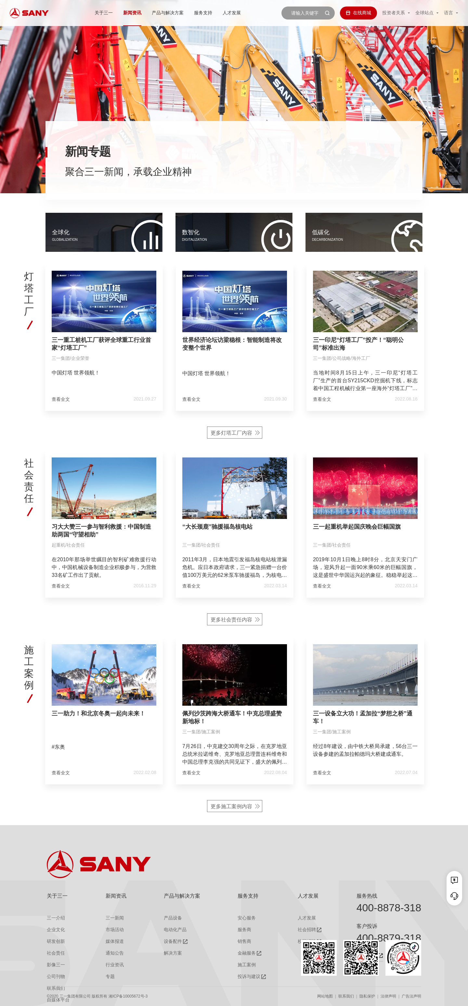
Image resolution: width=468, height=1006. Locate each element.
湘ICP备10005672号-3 (128, 996)
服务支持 (203, 12)
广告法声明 (411, 996)
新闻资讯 (132, 12)
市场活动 (115, 929)
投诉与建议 (249, 977)
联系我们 (346, 996)
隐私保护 (367, 996)
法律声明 (388, 996)
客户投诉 (367, 926)
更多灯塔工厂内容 (231, 467)
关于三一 (104, 12)
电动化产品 (175, 929)
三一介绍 (56, 918)
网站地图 (325, 996)
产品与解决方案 (168, 12)
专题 (110, 976)
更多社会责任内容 (231, 654)
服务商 (244, 929)
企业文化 (56, 929)
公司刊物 (56, 976)
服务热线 (367, 896)
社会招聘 (307, 930)
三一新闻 (115, 918)
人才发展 (232, 12)
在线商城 (358, 12)
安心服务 (247, 918)
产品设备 (173, 918)
